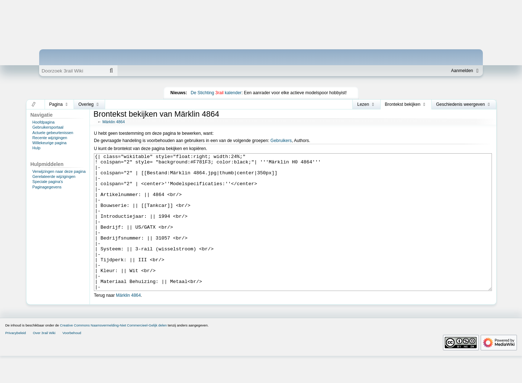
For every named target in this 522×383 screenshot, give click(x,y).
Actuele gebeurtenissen (52, 132)
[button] (33, 104)
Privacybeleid (15, 360)
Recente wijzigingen (49, 138)
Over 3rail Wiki (44, 360)
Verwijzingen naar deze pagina (59, 171)
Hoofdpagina (43, 122)
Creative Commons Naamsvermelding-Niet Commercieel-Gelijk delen (113, 352)
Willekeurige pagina (49, 143)
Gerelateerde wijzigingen (53, 176)
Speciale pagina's (47, 181)
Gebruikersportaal (47, 127)
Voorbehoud (71, 360)
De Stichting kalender (216, 92)
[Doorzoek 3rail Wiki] (72, 70)
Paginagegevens (46, 187)
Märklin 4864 (113, 122)
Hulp (36, 148)
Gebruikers (281, 140)
